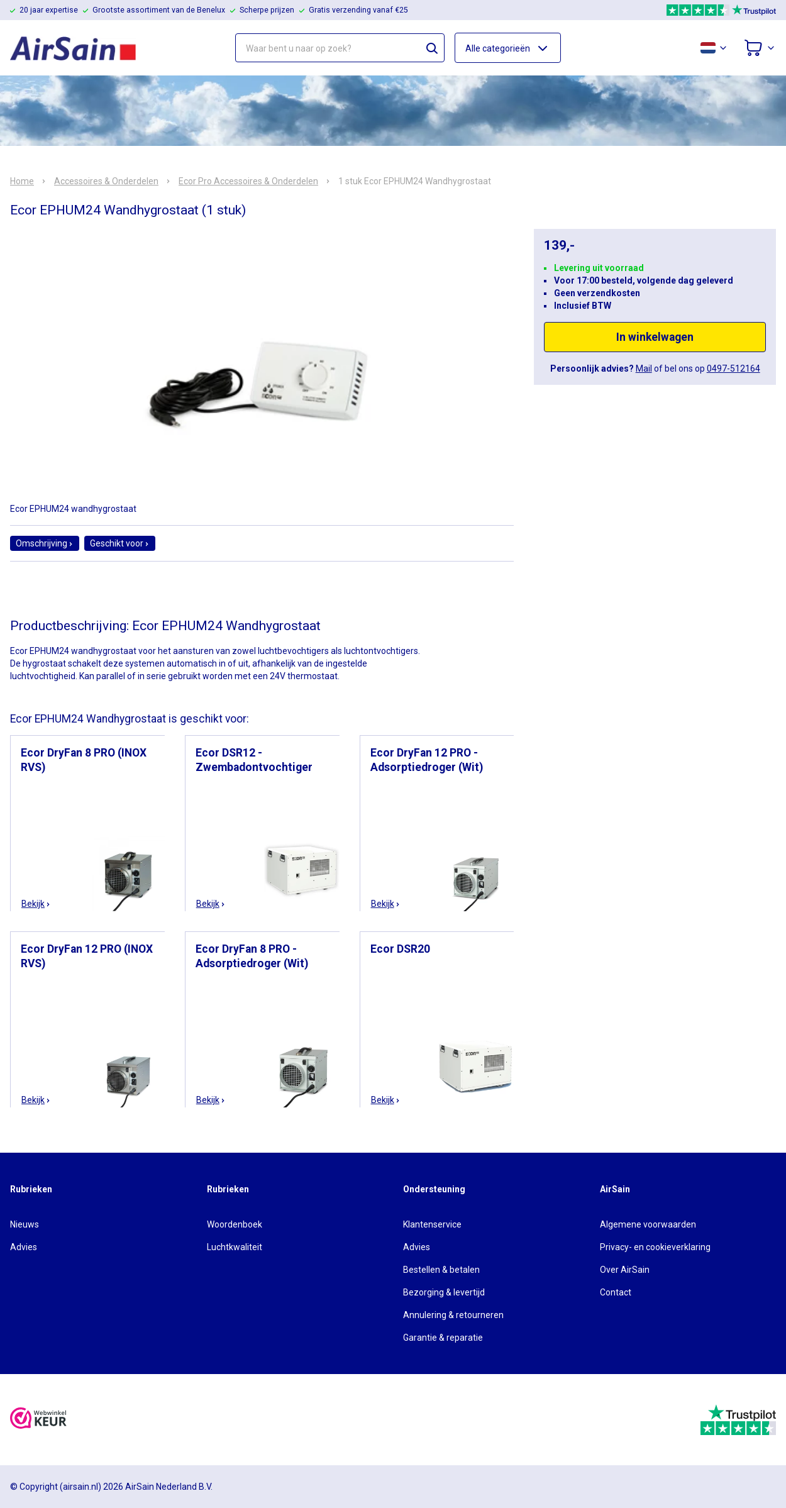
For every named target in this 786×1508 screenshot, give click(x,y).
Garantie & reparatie (443, 1338)
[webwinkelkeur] (38, 1419)
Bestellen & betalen (441, 1270)
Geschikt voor (120, 543)
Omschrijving (45, 543)
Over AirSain (625, 1270)
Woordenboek (234, 1224)
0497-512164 (733, 368)
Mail (644, 368)
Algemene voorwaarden (648, 1224)
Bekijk (36, 904)
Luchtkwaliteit (234, 1247)
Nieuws (24, 1224)
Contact (615, 1292)
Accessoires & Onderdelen (106, 181)
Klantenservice (432, 1224)
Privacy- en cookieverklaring (655, 1247)
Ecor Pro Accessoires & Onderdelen (248, 181)
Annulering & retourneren (453, 1315)
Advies (23, 1247)
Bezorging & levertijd (444, 1292)
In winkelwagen (655, 337)
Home (22, 181)
